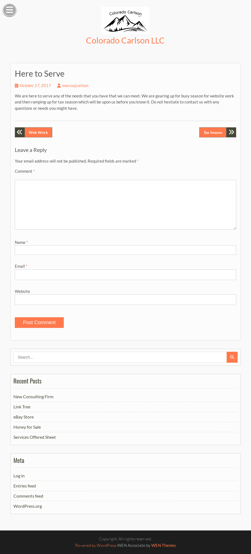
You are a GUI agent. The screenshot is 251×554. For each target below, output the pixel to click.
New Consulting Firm (33, 396)
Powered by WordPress (95, 545)
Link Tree (21, 406)
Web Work (38, 132)
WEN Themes (163, 545)
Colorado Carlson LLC (125, 40)
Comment (25, 171)
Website (22, 291)
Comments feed (28, 495)
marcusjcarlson (75, 85)
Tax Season (213, 132)
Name (21, 242)
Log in (19, 475)
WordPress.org (27, 506)
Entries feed (24, 485)
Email (21, 266)
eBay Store (23, 416)
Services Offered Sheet (34, 437)
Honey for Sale (27, 426)
